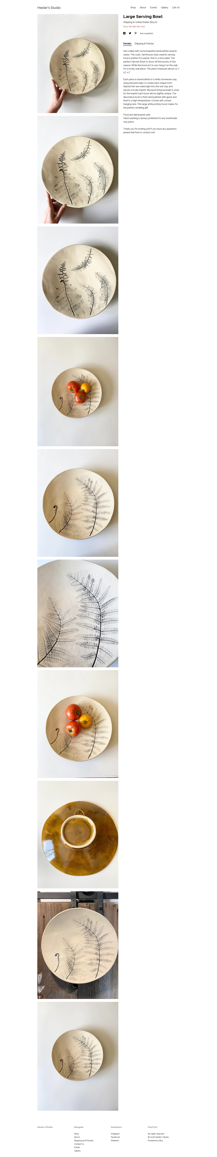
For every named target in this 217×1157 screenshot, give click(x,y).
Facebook (115, 1137)
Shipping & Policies (144, 43)
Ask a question (146, 33)
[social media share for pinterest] (136, 33)
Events (153, 7)
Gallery (164, 7)
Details (127, 43)
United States (142, 22)
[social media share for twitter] (130, 33)
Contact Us (79, 1144)
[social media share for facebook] (124, 33)
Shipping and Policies (83, 1140)
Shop (133, 7)
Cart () (176, 7)
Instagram (115, 1134)
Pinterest (115, 1140)
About (143, 7)
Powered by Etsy (155, 1140)
